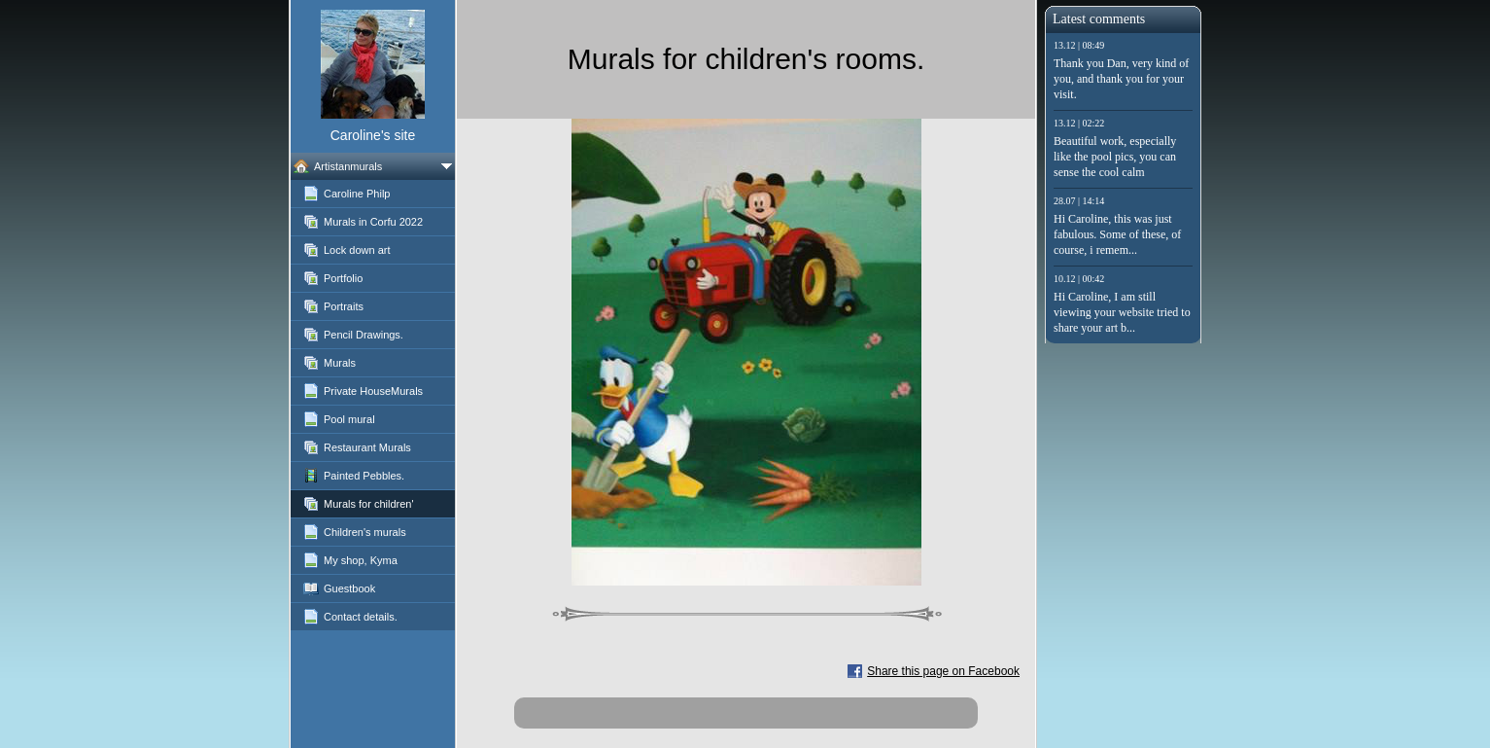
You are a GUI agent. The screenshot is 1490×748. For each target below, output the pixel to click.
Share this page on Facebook (943, 671)
